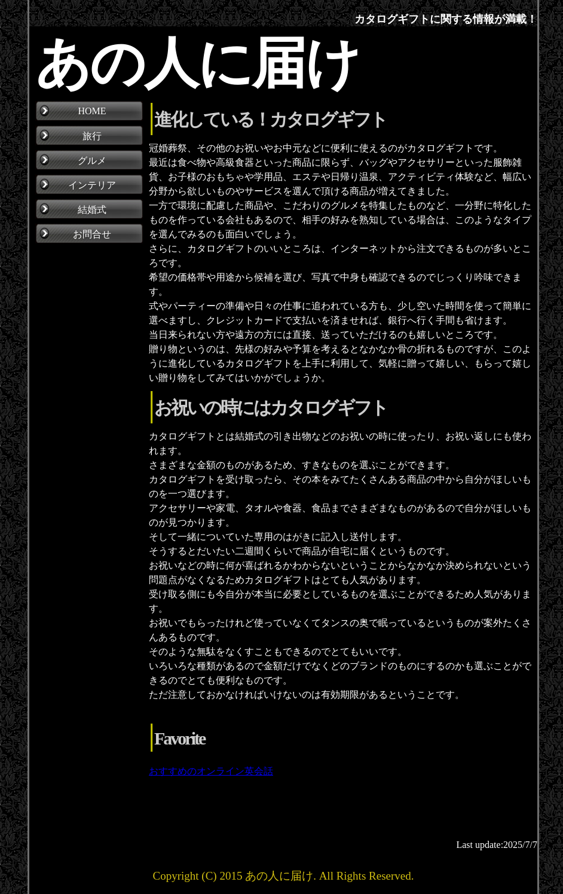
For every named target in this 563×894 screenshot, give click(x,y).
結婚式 (92, 210)
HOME (92, 111)
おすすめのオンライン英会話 (211, 771)
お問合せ (92, 234)
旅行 (92, 136)
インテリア (92, 185)
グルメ (92, 160)
